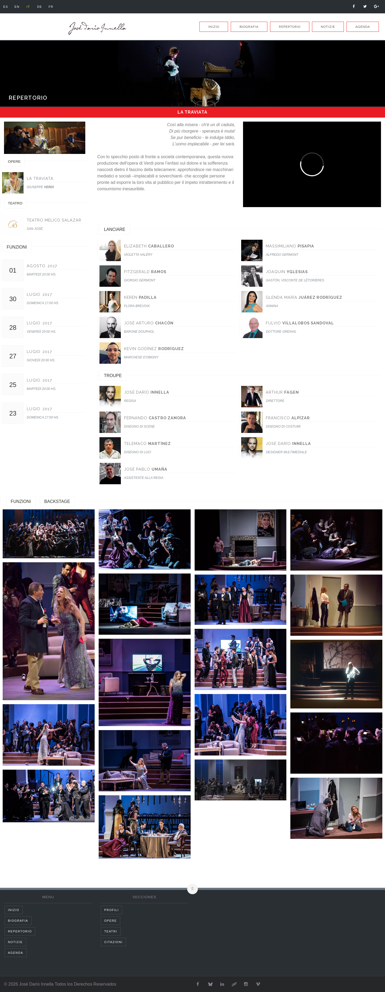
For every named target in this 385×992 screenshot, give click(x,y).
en (17, 6)
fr (51, 6)
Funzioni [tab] (21, 501)
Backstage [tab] (57, 501)
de (39, 6)
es (5, 6)
